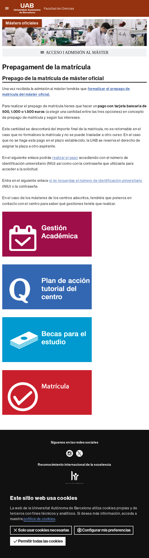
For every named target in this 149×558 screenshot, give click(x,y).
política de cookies (39, 518)
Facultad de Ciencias (59, 9)
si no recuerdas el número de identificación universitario (95, 180)
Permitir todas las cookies (38, 541)
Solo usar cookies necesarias (41, 530)
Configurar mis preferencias (104, 530)
